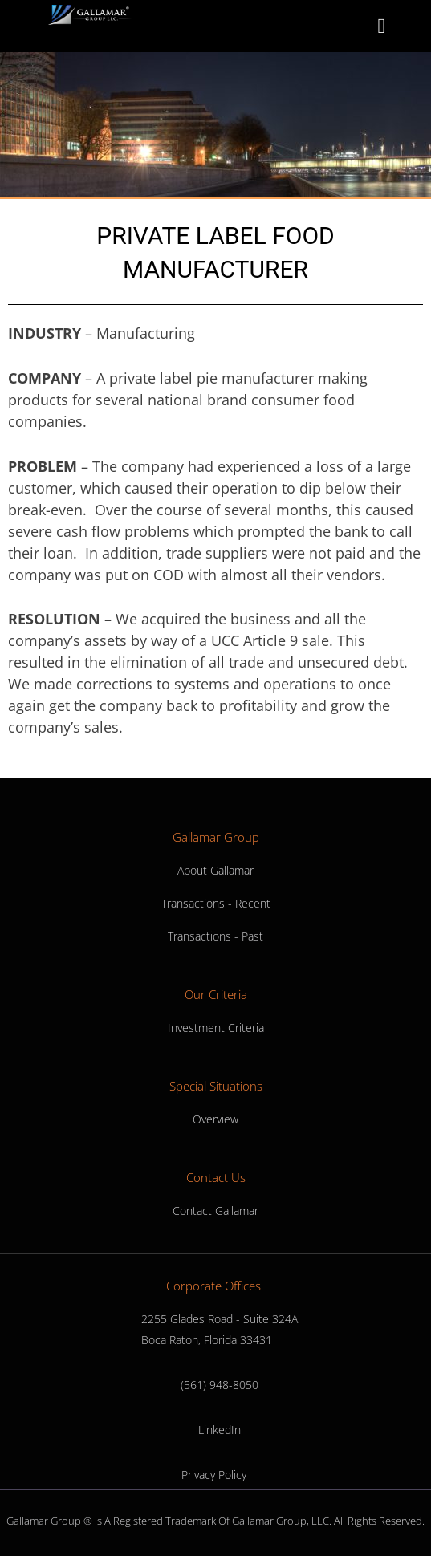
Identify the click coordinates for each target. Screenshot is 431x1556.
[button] (381, 26)
